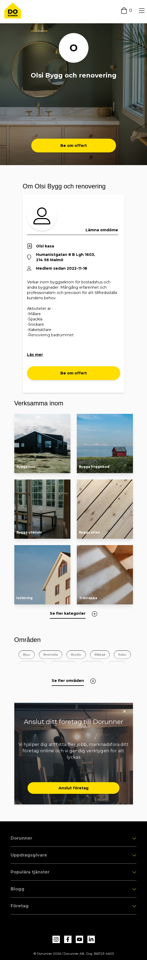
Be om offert (73, 145)
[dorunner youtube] (79, 939)
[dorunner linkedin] (91, 939)
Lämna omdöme (102, 230)
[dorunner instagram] (56, 939)
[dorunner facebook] (67, 939)
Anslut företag (73, 788)
